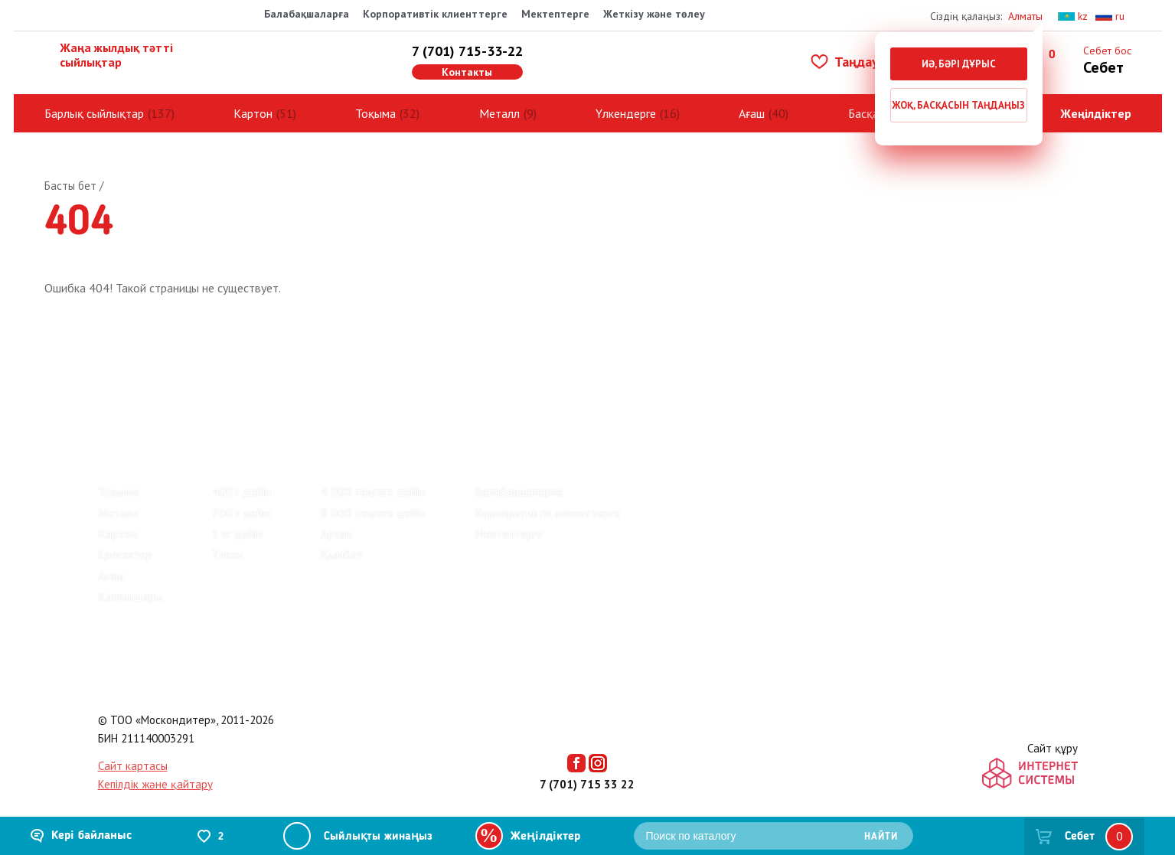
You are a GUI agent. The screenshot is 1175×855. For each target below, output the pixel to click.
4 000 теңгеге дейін (373, 491)
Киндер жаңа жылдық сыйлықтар (319, 426)
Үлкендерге (626, 113)
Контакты (467, 72)
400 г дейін (241, 491)
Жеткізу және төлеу (654, 14)
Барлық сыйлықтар (94, 113)
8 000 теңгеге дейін (373, 513)
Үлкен (227, 554)
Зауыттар (203, 374)
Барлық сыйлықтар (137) (162, 426)
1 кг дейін (237, 533)
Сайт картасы (133, 766)
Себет (1080, 837)
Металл (499, 113)
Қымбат (342, 554)
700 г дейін (241, 513)
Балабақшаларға (306, 14)
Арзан (336, 533)
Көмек (361, 374)
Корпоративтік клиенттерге (435, 14)
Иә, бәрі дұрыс (959, 63)
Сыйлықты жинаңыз (378, 837)
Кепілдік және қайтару (155, 784)
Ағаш (752, 113)
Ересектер (125, 554)
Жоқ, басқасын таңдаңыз (958, 105)
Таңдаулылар (863, 61)
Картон (253, 113)
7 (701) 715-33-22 (467, 51)
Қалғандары (130, 596)
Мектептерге (555, 14)
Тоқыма (375, 113)
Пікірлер (123, 374)
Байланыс (287, 374)
